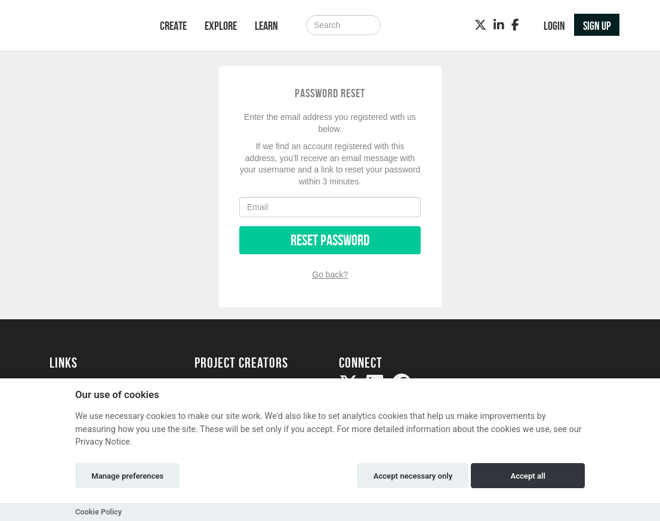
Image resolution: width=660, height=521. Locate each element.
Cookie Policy (98, 511)
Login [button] (554, 25)
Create (173, 25)
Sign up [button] (597, 25)
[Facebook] (515, 25)
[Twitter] (480, 25)
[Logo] (89, 26)
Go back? (330, 274)
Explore (221, 25)
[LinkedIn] (499, 25)
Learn (266, 25)
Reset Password (330, 240)
